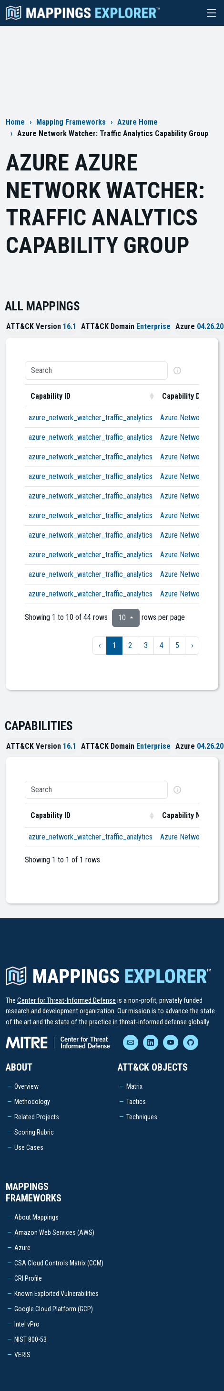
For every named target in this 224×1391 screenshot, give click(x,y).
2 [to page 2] (130, 645)
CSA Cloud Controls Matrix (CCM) (58, 1263)
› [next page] (192, 645)
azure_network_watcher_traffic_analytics (91, 417)
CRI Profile (28, 1278)
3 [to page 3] (146, 645)
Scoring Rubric (34, 1132)
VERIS (22, 1354)
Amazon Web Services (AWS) (54, 1232)
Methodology (32, 1101)
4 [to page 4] (161, 645)
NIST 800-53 (30, 1339)
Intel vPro (27, 1324)
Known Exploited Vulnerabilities (56, 1293)
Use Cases (28, 1147)
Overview (26, 1086)
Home (15, 122)
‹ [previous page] (100, 645)
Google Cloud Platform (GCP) (53, 1309)
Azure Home (137, 122)
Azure (22, 1247)
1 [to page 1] (114, 645)
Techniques (141, 1117)
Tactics (136, 1101)
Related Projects (36, 1117)
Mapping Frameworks (71, 122)
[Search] (96, 370)
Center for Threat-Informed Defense (66, 1000)
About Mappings (36, 1217)
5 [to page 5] (177, 645)
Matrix (134, 1086)
